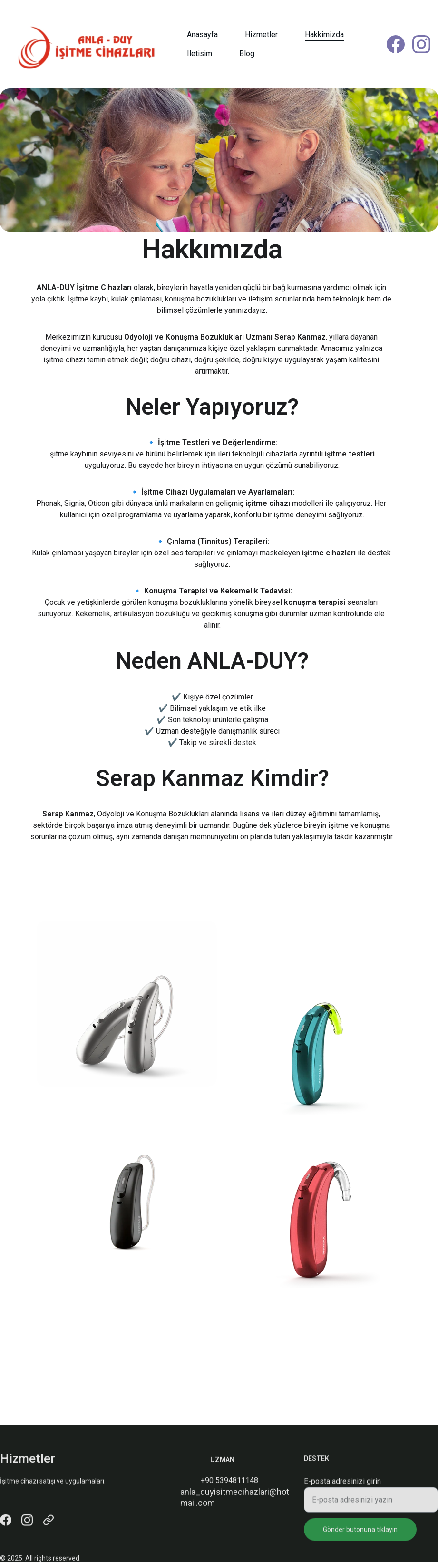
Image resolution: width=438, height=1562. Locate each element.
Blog (246, 53)
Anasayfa (202, 34)
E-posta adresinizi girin (342, 1489)
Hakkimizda (324, 34)
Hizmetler (261, 34)
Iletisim (199, 53)
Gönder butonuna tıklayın (360, 1537)
